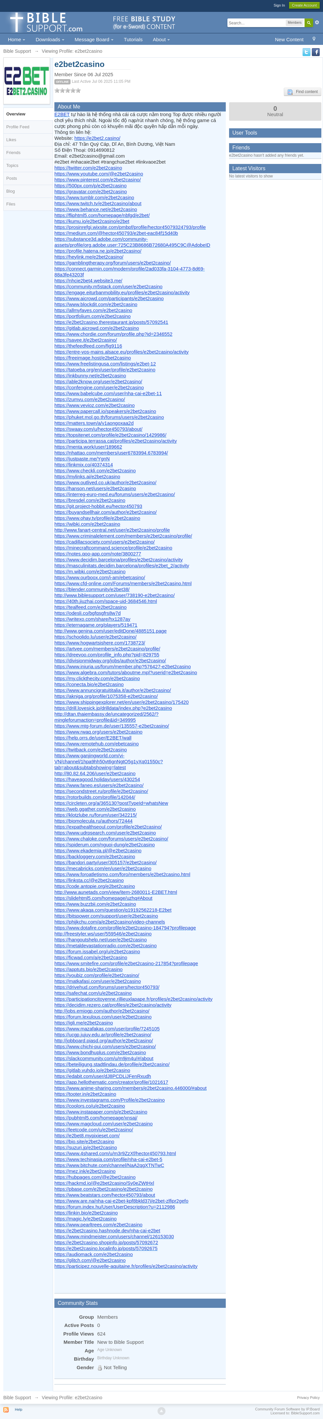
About (161, 39)
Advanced (317, 22)
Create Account (304, 5)
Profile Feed (17, 126)
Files (10, 204)
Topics (12, 165)
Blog (10, 191)
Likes (11, 139)
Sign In (279, 5)
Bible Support (17, 1397)
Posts (11, 178)
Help (18, 1409)
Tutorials (133, 39)
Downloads (50, 39)
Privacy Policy (308, 1398)
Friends (13, 152)
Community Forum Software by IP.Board (287, 1409)
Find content (302, 92)
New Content (289, 39)
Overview (15, 113)
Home (16, 39)
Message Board (94, 39)
